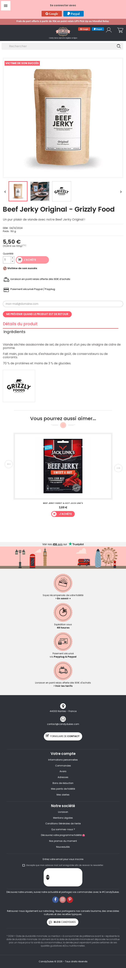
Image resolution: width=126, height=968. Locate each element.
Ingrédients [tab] (14, 332)
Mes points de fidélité (63, 788)
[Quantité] (7, 259)
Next (118, 468)
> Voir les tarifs (63, 686)
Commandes (63, 765)
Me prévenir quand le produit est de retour (37, 314)
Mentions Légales (63, 817)
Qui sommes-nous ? (63, 829)
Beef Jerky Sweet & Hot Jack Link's (63, 503)
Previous (9, 464)
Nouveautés (63, 846)
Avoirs (63, 771)
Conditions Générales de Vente (63, 823)
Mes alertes (63, 794)
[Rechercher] (62, 46)
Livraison (63, 812)
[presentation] (78, 878)
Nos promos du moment (63, 841)
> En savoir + (63, 598)
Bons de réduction (63, 783)
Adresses (63, 777)
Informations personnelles (63, 759)
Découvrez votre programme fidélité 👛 (63, 835)
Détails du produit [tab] (20, 324)
